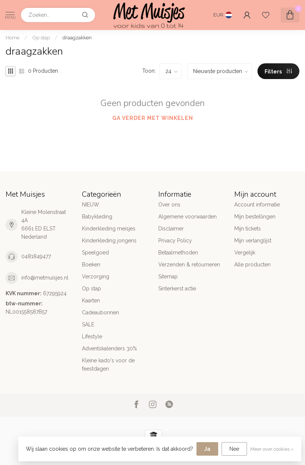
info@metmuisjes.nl (44, 278)
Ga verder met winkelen (152, 118)
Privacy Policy (175, 241)
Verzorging (95, 277)
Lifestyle (92, 336)
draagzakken (77, 37)
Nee (234, 449)
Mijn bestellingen (254, 217)
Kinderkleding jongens (109, 241)
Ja (207, 449)
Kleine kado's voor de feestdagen (108, 364)
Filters (278, 72)
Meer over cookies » (272, 449)
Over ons (169, 205)
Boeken (91, 265)
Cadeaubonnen (100, 312)
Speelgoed (95, 253)
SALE (88, 324)
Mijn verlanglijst (252, 241)
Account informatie (257, 205)
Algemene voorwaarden (187, 217)
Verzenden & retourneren (189, 265)
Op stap (41, 37)
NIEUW (90, 205)
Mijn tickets (247, 229)
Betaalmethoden (178, 253)
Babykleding (97, 217)
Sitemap (168, 277)
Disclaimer (171, 229)
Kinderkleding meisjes (108, 229)
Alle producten (252, 265)
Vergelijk (244, 253)
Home (12, 37)
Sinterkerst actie (177, 289)
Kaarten (91, 301)
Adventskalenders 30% (109, 348)
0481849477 (36, 256)
